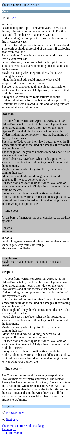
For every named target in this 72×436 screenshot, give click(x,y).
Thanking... (9, 429)
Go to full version (12, 432)
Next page (12, 419)
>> (14, 17)
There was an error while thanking (23, 425)
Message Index (15, 412)
